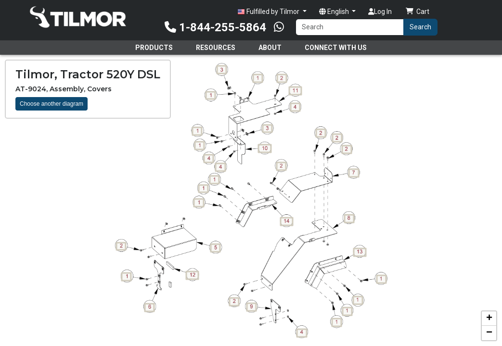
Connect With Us (336, 47)
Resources (215, 47)
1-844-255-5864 (215, 27)
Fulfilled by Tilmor (269, 12)
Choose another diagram (51, 103)
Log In (380, 11)
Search (420, 27)
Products (154, 47)
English (334, 11)
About (270, 47)
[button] (489, 318)
